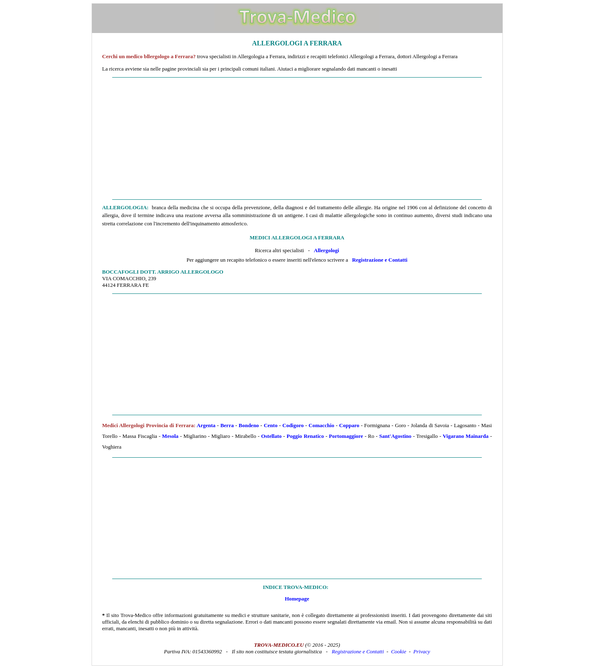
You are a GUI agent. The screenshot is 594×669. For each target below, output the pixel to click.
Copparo (349, 425)
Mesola (170, 436)
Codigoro (293, 425)
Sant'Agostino (395, 436)
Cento (270, 425)
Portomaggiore (346, 436)
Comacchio (321, 425)
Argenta (206, 425)
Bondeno (248, 425)
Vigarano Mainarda (465, 436)
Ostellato (271, 436)
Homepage (297, 599)
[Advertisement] (297, 138)
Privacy (421, 651)
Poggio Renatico (305, 436)
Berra (226, 425)
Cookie (398, 651)
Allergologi (326, 250)
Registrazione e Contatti (379, 260)
